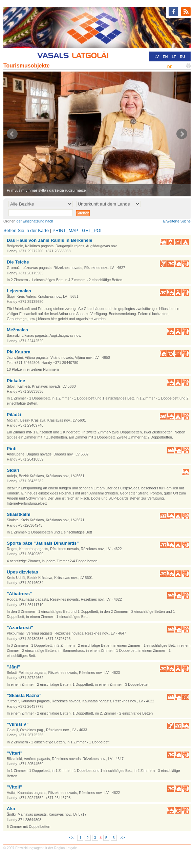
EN (165, 57)
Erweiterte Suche (177, 221)
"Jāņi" (13, 666)
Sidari (13, 470)
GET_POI (92, 230)
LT (174, 57)
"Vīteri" (14, 753)
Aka (11, 808)
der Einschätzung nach (35, 221)
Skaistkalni (18, 514)
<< (71, 837)
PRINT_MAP (65, 230)
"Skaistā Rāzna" (24, 695)
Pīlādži (14, 414)
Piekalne (16, 380)
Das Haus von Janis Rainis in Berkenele (49, 240)
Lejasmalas (19, 290)
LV (156, 57)
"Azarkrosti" (20, 627)
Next (181, 134)
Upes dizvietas (22, 572)
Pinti (12, 448)
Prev (12, 134)
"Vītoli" (14, 787)
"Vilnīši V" (17, 724)
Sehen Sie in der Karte (26, 230)
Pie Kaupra (18, 351)
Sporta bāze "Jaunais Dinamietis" (43, 543)
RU (182, 57)
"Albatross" (19, 593)
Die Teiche (18, 262)
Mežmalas (17, 329)
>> (122, 837)
